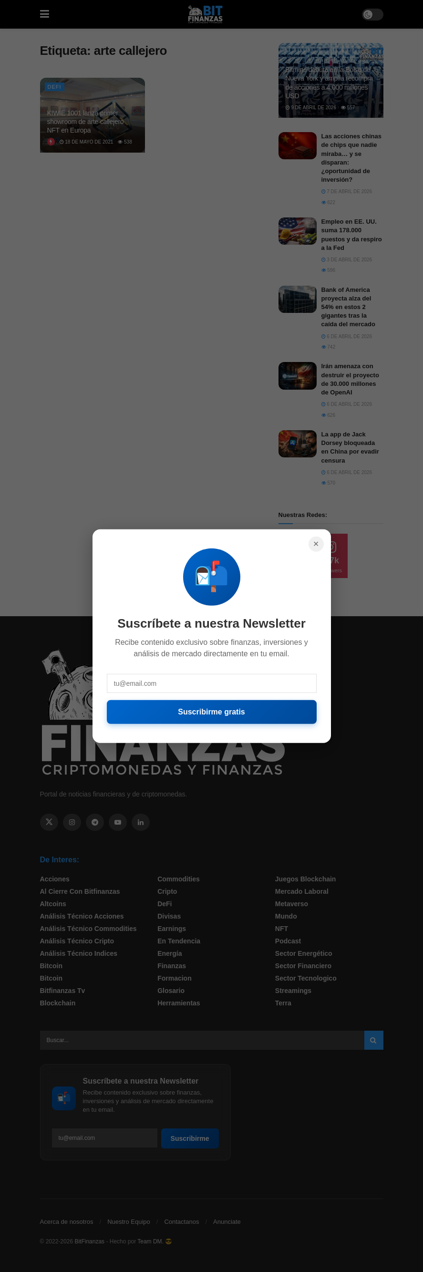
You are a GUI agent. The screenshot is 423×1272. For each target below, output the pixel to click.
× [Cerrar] (316, 543)
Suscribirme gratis (211, 711)
